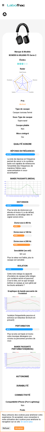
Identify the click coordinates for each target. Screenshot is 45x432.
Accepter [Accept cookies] (19, 428)
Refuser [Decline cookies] (6, 428)
